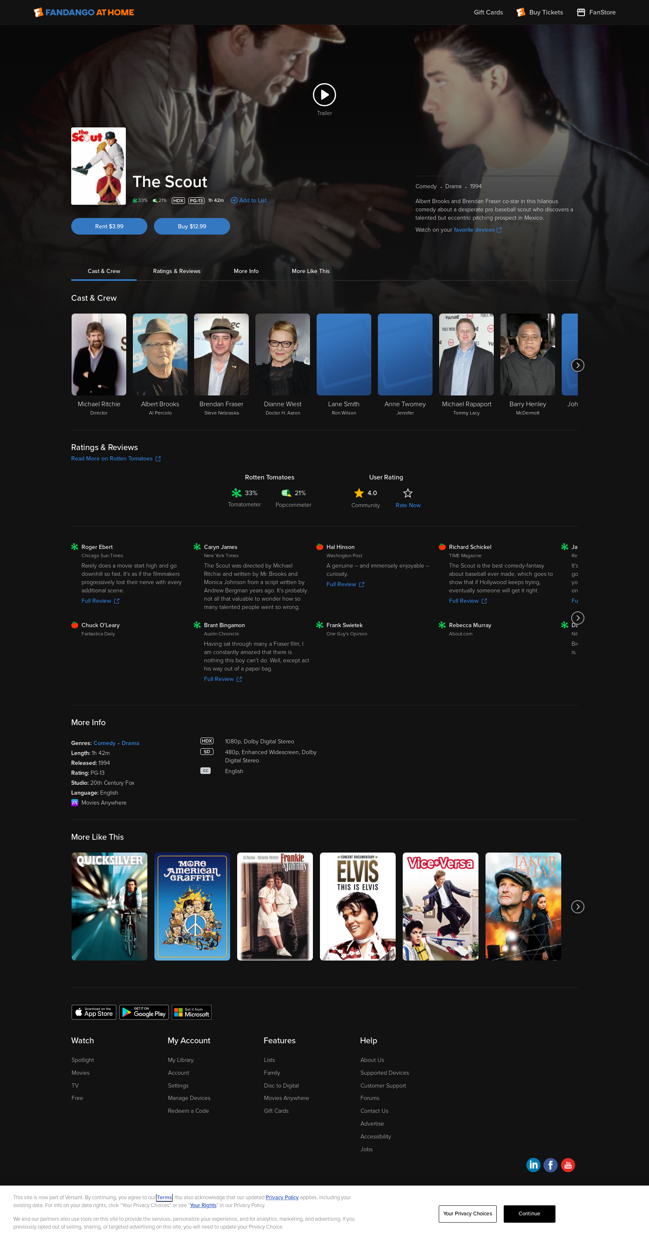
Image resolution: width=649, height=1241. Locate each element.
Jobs (367, 1149)
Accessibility (376, 1136)
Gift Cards (276, 1110)
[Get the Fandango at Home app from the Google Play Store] (144, 1011)
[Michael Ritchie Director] (99, 365)
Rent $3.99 (109, 226)
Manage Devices (189, 1098)
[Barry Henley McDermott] (527, 365)
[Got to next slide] (577, 365)
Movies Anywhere (286, 1098)
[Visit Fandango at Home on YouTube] (568, 1166)
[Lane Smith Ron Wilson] (344, 365)
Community (365, 505)
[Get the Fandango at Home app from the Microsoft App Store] (191, 1011)
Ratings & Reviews (177, 271)
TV (75, 1085)
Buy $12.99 (192, 226)
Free (77, 1098)
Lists (269, 1060)
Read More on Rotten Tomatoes (116, 458)
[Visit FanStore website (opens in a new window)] (596, 12)
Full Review (100, 600)
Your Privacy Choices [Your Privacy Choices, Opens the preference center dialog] (467, 1213)
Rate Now (408, 505)
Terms (164, 1197)
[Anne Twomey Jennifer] (405, 365)
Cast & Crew (104, 271)
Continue (529, 1213)
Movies (80, 1072)
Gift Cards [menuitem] (488, 12)
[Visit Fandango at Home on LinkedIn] (533, 1166)
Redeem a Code (188, 1110)
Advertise (372, 1123)
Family (272, 1072)
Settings (178, 1085)
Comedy (104, 743)
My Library (181, 1060)
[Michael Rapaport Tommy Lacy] (466, 365)
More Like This (311, 271)
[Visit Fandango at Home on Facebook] (550, 1166)
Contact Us (374, 1110)
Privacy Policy (282, 1197)
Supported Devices (385, 1072)
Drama (130, 743)
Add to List (253, 200)
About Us (372, 1060)
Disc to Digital (281, 1085)
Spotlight (83, 1060)
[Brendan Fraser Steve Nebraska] (221, 365)
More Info (246, 271)
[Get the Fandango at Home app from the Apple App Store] (94, 1011)
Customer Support (383, 1085)
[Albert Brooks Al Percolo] (160, 365)
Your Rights (203, 1205)
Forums (370, 1098)
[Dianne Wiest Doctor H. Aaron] (282, 365)
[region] (324, 1213)
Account (178, 1072)
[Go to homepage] (84, 12)
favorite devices (478, 229)
